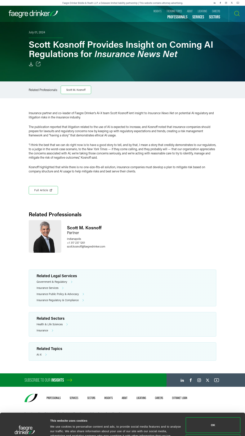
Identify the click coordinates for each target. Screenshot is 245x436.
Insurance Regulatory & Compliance (60, 300)
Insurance (45, 331)
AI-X (42, 355)
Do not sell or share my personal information (213, 420)
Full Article (43, 190)
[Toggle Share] (38, 64)
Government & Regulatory (54, 282)
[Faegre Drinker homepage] (33, 14)
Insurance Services (50, 288)
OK (213, 402)
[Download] (31, 64)
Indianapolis (74, 239)
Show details (59, 428)
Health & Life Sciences (52, 324)
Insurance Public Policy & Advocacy (60, 294)
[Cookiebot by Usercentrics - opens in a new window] (25, 428)
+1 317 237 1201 (76, 242)
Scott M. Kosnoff (76, 90)
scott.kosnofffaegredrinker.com (86, 246)
